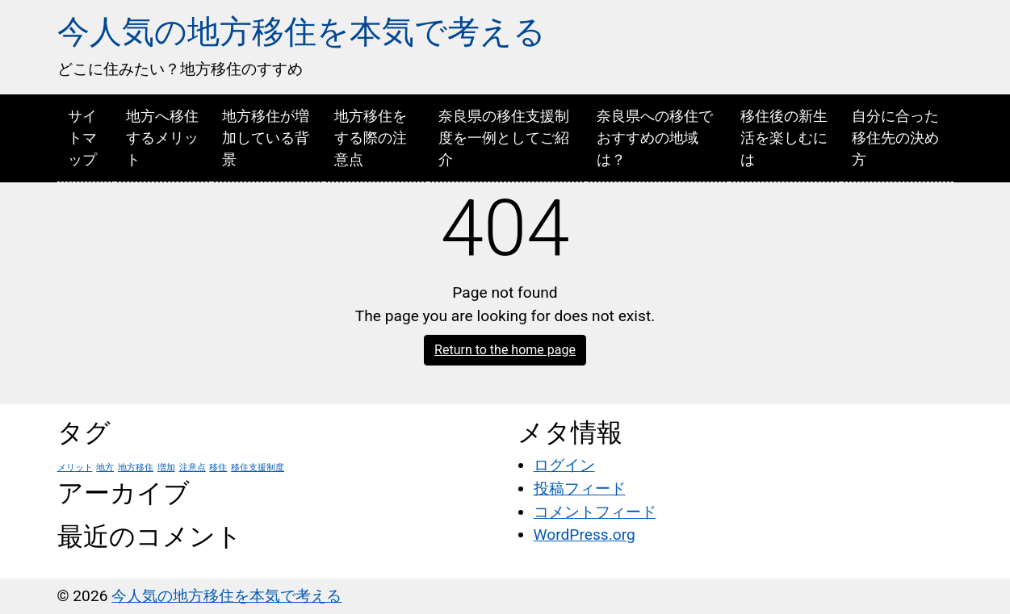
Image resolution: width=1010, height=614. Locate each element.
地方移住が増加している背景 (265, 137)
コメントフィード (595, 512)
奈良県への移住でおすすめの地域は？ (655, 137)
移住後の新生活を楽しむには (784, 137)
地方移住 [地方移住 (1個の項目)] (135, 467)
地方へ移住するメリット (162, 137)
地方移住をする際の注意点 (370, 137)
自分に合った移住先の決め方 (895, 137)
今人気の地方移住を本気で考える (301, 32)
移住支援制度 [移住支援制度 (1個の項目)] (257, 467)
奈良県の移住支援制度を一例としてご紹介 (503, 137)
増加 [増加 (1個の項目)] (166, 467)
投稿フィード (580, 488)
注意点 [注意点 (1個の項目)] (192, 467)
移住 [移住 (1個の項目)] (218, 467)
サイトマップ (82, 137)
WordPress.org (584, 534)
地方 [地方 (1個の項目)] (105, 467)
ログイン (564, 465)
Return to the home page (505, 349)
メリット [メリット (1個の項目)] (75, 467)
